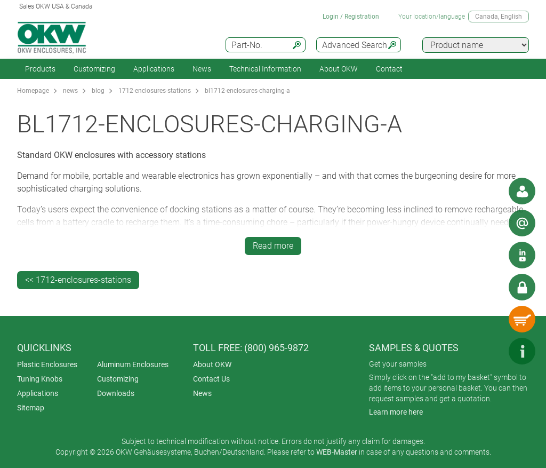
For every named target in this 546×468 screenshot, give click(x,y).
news (70, 90)
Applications (153, 69)
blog (98, 90)
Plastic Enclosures (47, 364)
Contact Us (211, 379)
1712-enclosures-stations (154, 90)
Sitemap (30, 407)
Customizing (94, 69)
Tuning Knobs (39, 379)
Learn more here (396, 412)
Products (40, 69)
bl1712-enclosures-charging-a (247, 90)
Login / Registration (351, 16)
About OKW (212, 364)
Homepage (33, 90)
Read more (273, 246)
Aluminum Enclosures (132, 364)
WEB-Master (336, 452)
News (201, 69)
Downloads (115, 393)
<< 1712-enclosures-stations (78, 280)
